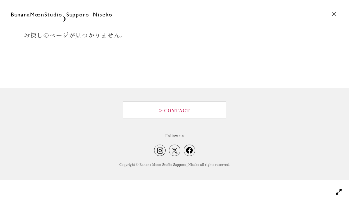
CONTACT (174, 110)
